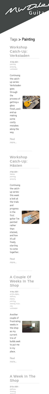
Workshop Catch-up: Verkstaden (20, 51)
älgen (17, 294)
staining (12, 303)
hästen (12, 174)
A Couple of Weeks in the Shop (22, 281)
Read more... (13, 140)
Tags (13, 39)
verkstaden (13, 69)
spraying (13, 66)
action (12, 294)
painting (12, 64)
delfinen (12, 296)
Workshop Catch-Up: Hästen (19, 161)
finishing (12, 391)
